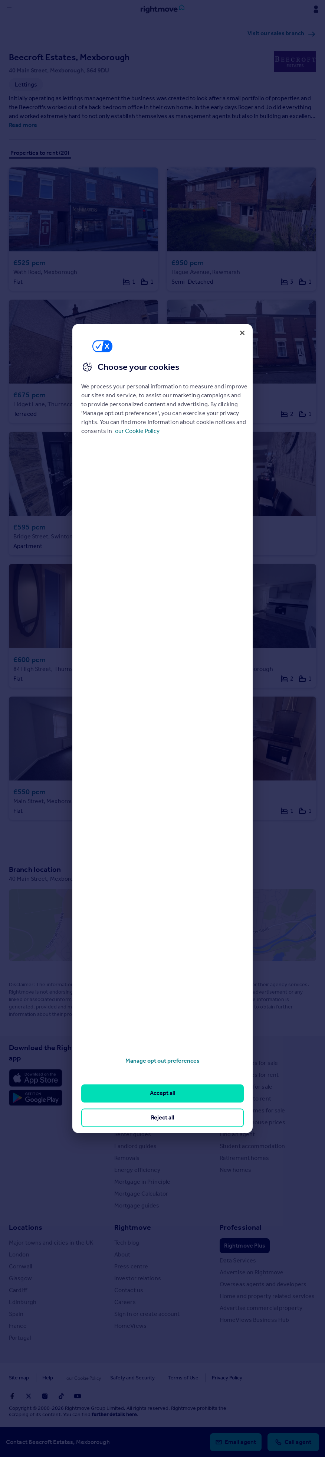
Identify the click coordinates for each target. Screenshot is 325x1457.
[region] (162, 728)
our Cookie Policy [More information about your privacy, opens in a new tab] (137, 430)
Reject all (162, 1117)
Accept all (162, 1093)
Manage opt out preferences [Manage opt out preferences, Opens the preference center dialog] (162, 1060)
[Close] (242, 333)
